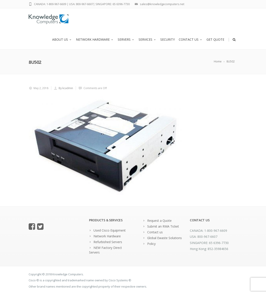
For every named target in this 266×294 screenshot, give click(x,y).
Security (167, 39)
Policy (151, 244)
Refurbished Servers (107, 242)
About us (62, 39)
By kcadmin (66, 88)
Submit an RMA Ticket (163, 226)
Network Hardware (95, 39)
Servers (126, 39)
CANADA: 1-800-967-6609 (50, 4)
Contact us (190, 39)
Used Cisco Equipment (109, 230)
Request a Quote (159, 220)
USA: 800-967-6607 (81, 4)
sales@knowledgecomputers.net (162, 4)
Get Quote (215, 39)
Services (147, 39)
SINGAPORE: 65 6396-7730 (112, 4)
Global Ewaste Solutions (164, 238)
